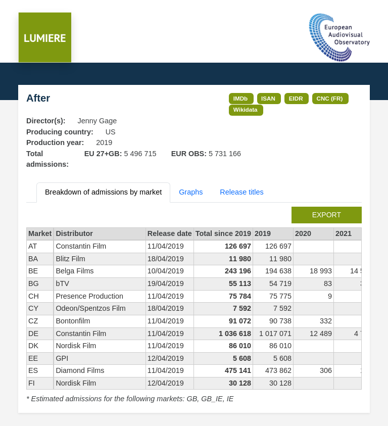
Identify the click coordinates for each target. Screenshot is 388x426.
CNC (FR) (330, 98)
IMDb (240, 98)
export (326, 215)
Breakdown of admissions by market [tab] (103, 192)
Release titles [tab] (241, 192)
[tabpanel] (194, 306)
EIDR (296, 98)
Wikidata (245, 109)
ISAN (268, 98)
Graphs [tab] (191, 192)
